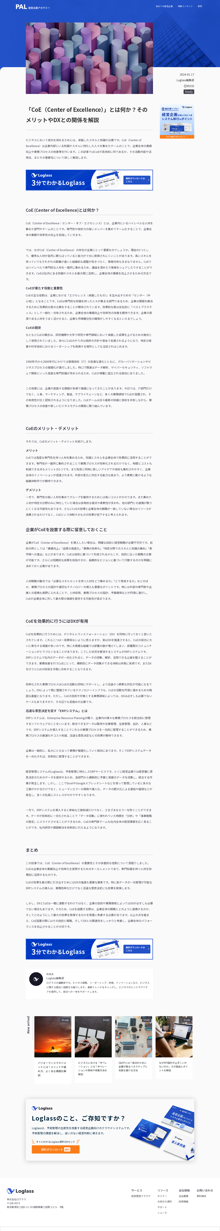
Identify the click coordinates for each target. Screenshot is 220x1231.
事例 (200, 6)
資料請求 (201, 1196)
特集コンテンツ (185, 6)
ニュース (162, 1212)
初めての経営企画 (164, 6)
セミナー (162, 1196)
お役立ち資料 (164, 1201)
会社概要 (183, 1196)
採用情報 (183, 1201)
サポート (162, 1207)
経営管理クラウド (141, 1196)
